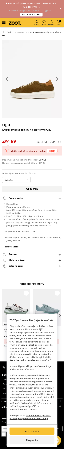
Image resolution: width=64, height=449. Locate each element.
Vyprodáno (32, 188)
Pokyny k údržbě (12, 246)
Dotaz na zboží (32, 266)
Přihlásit (51, 22)
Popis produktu (32, 198)
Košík (59, 22)
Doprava (32, 254)
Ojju (6, 124)
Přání (44, 22)
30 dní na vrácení (32, 260)
